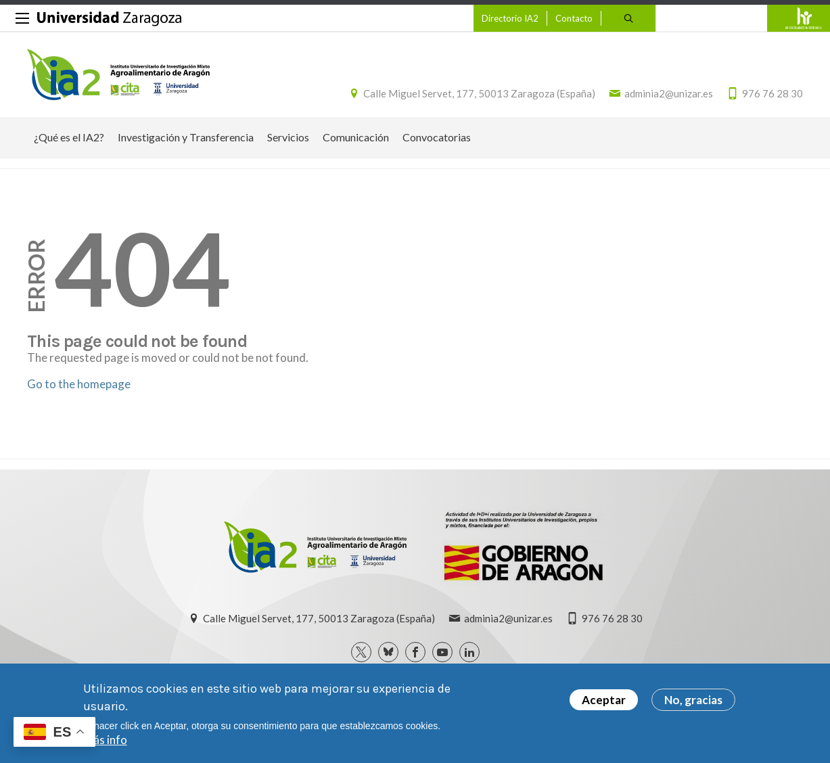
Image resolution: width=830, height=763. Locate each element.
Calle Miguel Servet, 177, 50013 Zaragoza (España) (479, 93)
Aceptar (604, 702)
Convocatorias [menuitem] (436, 137)
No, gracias (693, 702)
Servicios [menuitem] (288, 137)
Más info (105, 742)
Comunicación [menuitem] (356, 137)
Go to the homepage (79, 384)
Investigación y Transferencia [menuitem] (186, 137)
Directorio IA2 (510, 18)
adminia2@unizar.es (668, 93)
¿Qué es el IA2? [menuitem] (69, 137)
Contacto (574, 18)
